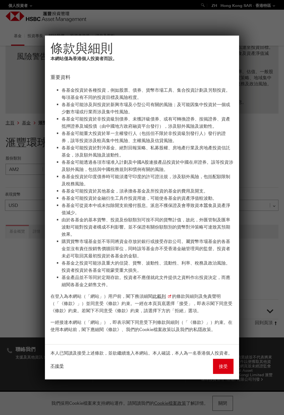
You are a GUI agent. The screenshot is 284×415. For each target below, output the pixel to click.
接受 (223, 366)
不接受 (57, 366)
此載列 (159, 296)
